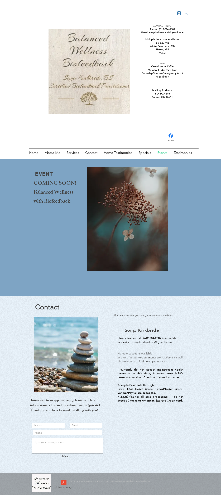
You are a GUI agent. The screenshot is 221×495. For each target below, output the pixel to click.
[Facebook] (170, 137)
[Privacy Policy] (64, 485)
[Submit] (65, 456)
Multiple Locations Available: (162, 39)
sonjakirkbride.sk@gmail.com (166, 32)
